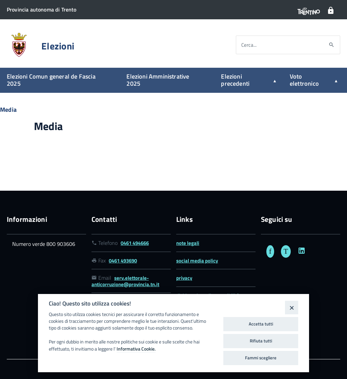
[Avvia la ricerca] (331, 45)
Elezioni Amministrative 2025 (157, 80)
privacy (184, 278)
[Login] (330, 11)
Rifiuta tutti (261, 340)
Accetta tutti (261, 323)
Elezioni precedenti (235, 80)
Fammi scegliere (261, 357)
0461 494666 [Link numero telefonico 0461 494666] (135, 243)
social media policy (197, 261)
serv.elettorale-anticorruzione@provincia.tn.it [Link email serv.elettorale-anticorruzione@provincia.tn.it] (125, 281)
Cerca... (249, 45)
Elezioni (57, 46)
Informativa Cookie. (136, 348)
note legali (187, 243)
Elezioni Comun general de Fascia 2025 (51, 80)
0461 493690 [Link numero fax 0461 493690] (123, 261)
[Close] (291, 307)
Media (8, 109)
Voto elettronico (304, 80)
